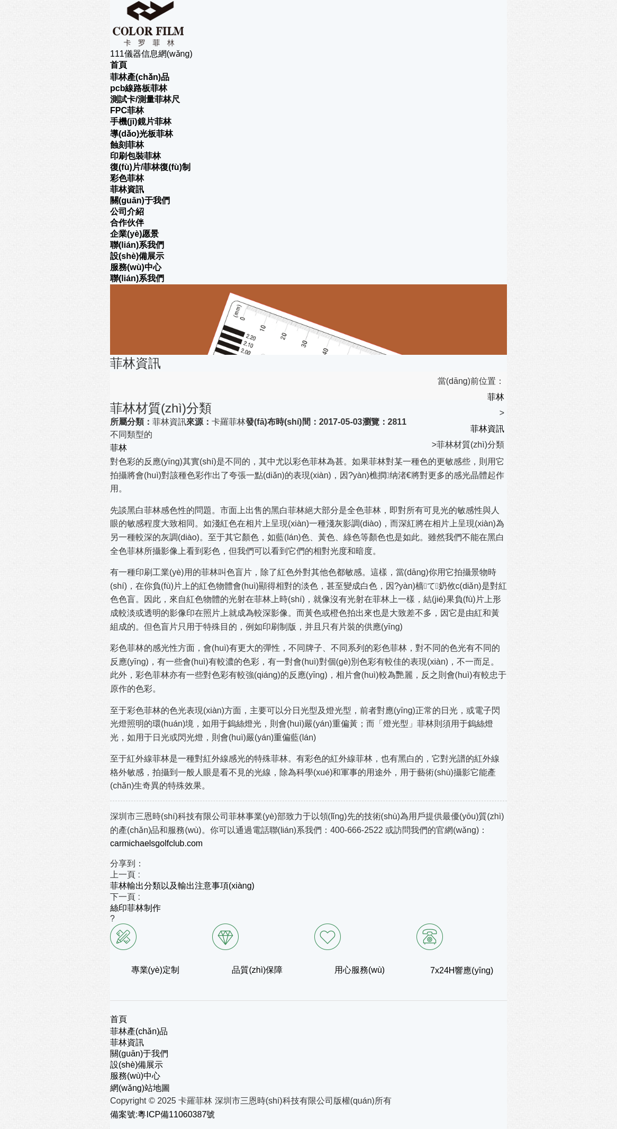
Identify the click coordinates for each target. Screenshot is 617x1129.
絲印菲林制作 (135, 907)
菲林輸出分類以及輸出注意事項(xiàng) (182, 885)
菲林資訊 (487, 428)
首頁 (118, 1019)
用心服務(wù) (359, 969)
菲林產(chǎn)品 (139, 1031)
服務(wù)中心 (135, 1075)
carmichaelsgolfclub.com (156, 843)
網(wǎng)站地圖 (140, 1087)
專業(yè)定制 (155, 969)
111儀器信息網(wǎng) (151, 53)
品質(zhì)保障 (257, 969)
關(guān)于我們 (139, 1053)
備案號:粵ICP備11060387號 (162, 1114)
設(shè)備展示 (136, 1064)
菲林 (495, 396)
